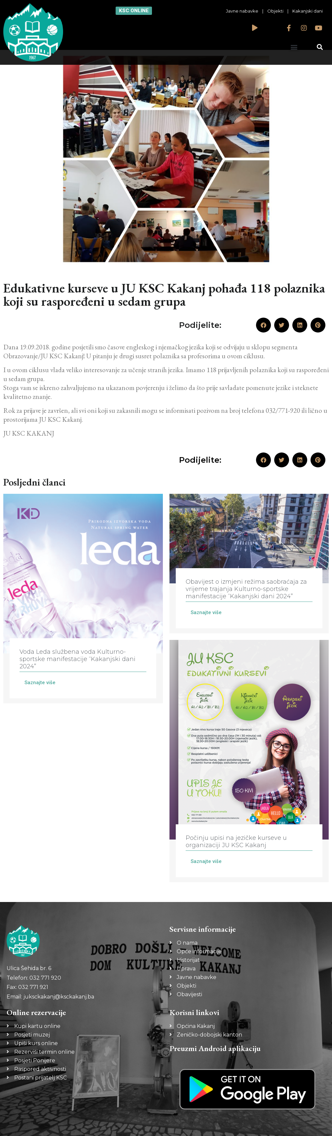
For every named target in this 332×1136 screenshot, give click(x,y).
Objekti (275, 11)
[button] (294, 46)
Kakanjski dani (307, 11)
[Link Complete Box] (83, 598)
